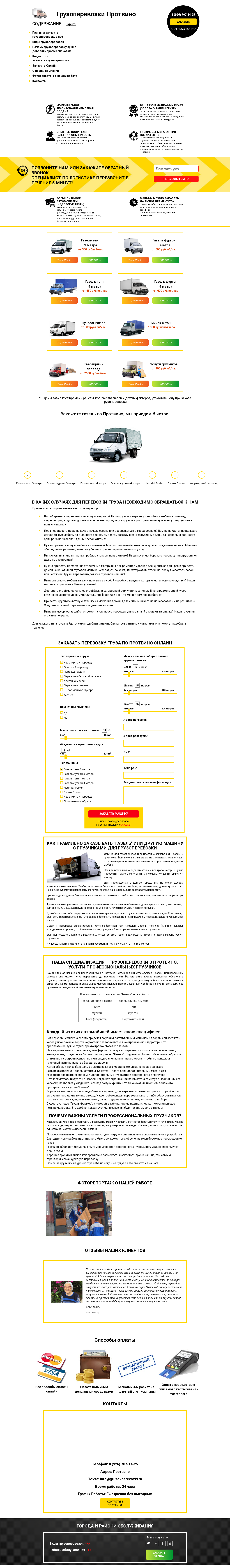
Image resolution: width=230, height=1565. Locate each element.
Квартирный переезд (203, 483)
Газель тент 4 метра (93, 483)
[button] (47, 1222)
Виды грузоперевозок (48, 42)
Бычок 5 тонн (176, 483)
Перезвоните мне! (176, 179)
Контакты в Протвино (115, 1503)
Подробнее (64, 259)
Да (65, 713)
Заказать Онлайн (44, 65)
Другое (68, 694)
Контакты (39, 81)
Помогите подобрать (77, 801)
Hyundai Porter (154, 483)
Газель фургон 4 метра (126, 483)
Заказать (183, 21)
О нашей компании (45, 71)
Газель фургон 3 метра (61, 483)
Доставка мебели (75, 681)
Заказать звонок (159, 1554)
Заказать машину (113, 813)
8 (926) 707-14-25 (183, 15)
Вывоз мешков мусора (78, 690)
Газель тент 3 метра (29, 483)
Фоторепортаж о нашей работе (54, 76)
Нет (66, 717)
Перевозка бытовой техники (82, 676)
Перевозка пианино (77, 685)
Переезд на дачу (74, 671)
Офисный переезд (76, 667)
